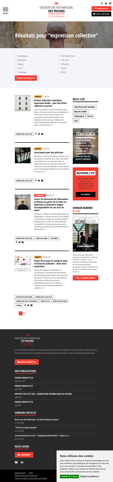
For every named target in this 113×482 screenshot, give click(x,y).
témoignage (79, 116)
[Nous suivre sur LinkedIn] (22, 462)
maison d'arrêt (80, 111)
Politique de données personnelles (26, 475)
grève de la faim (41, 238)
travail (19, 305)
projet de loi (45, 301)
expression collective (24, 134)
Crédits (31, 472)
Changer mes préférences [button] (89, 476)
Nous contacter (101, 14)
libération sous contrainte (26, 301)
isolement (54, 238)
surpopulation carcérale (84, 107)
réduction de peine (60, 301)
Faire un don (101, 8)
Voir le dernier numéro (85, 278)
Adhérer (85, 194)
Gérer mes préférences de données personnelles (31, 478)
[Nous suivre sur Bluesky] (16, 462)
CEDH (76, 121)
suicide (90, 116)
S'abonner (24, 454)
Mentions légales (20, 472)
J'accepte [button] (64, 476)
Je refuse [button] (74, 476)
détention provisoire (24, 297)
